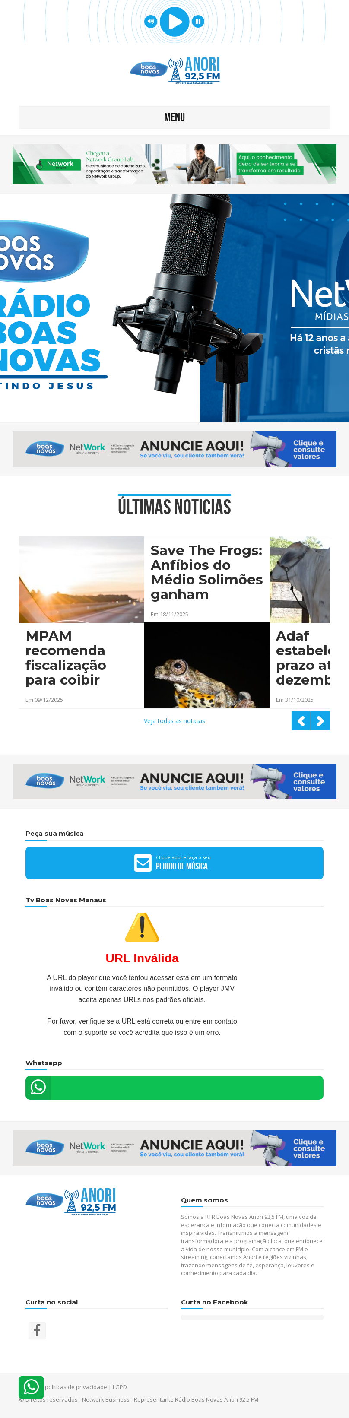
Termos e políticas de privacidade (63, 1387)
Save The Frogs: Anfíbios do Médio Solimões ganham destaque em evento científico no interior (207, 573)
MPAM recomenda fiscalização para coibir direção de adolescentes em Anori (71, 658)
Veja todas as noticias (174, 721)
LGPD (120, 1387)
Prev (301, 720)
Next (320, 720)
